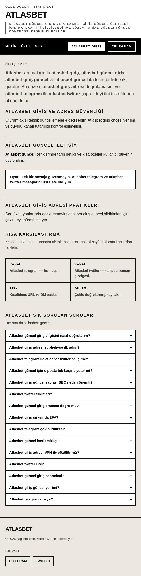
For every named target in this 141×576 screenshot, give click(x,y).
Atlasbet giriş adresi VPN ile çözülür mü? (44, 452)
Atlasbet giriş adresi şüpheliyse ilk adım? (44, 347)
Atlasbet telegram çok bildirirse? (37, 429)
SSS (38, 46)
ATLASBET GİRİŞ (86, 46)
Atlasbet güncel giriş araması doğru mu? (44, 406)
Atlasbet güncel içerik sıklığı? (34, 441)
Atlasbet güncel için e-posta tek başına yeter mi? (50, 371)
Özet (25, 46)
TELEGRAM (122, 46)
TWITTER (43, 561)
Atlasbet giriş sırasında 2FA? (33, 417)
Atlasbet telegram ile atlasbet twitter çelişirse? (48, 359)
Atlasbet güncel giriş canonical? (36, 476)
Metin (11, 46)
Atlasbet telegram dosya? (31, 499)
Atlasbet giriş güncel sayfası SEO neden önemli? (51, 382)
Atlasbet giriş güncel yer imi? (34, 488)
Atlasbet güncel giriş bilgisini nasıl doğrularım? (49, 336)
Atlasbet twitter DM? (26, 464)
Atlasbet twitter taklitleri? (30, 394)
